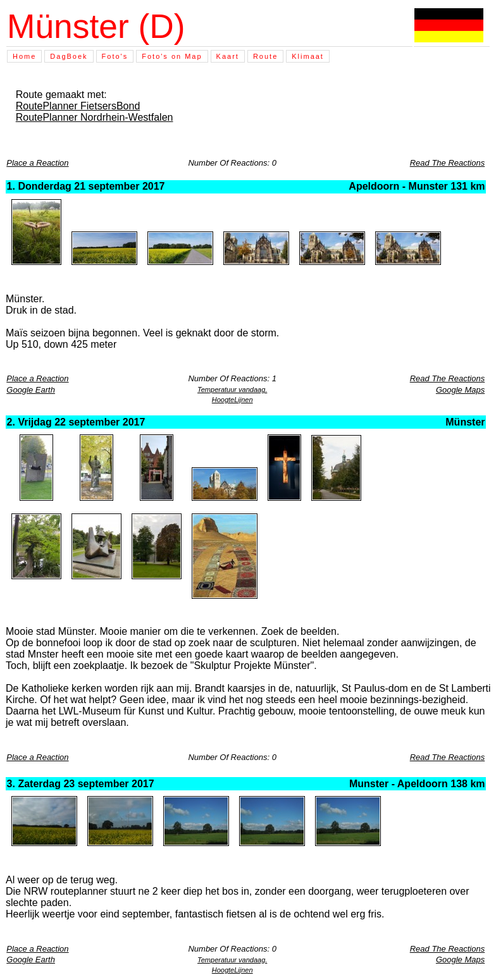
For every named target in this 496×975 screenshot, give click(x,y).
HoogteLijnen (232, 399)
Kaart (227, 56)
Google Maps (460, 390)
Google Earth (30, 390)
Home (24, 56)
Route (265, 56)
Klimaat (308, 56)
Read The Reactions (447, 163)
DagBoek (68, 56)
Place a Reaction (37, 163)
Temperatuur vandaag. (232, 389)
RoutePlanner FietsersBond (78, 106)
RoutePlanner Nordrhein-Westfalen (94, 117)
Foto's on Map (172, 56)
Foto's (115, 56)
